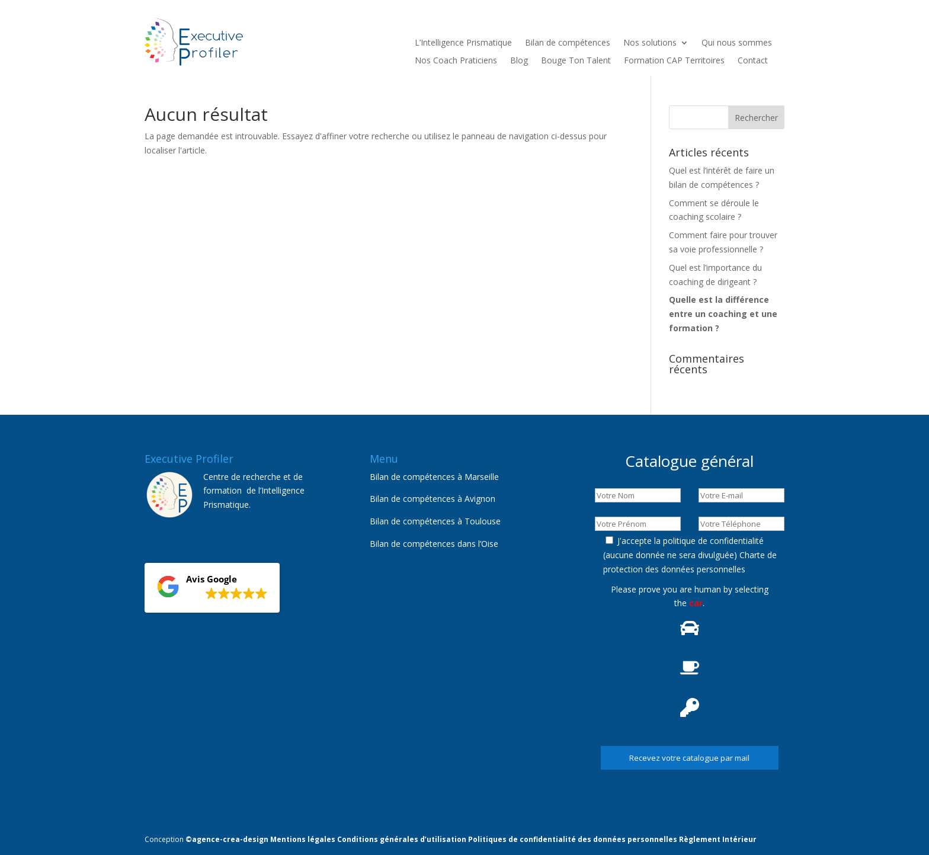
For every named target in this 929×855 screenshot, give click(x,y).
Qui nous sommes (736, 43)
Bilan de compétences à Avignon (432, 498)
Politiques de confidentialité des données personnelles (572, 839)
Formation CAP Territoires (674, 61)
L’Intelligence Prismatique (463, 43)
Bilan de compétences (567, 43)
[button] (212, 588)
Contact (753, 61)
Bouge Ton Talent (576, 61)
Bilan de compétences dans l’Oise (434, 543)
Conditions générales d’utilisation (401, 839)
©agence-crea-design (226, 839)
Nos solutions (650, 43)
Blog (519, 61)
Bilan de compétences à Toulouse (435, 521)
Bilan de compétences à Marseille (434, 476)
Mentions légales (302, 839)
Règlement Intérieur (718, 839)
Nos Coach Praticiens (456, 61)
